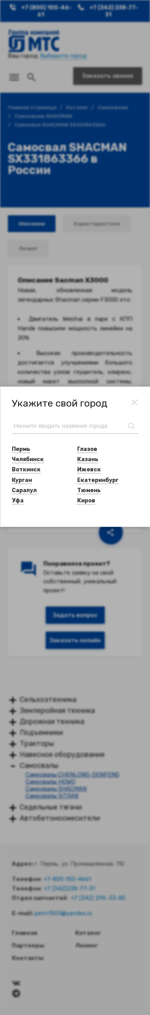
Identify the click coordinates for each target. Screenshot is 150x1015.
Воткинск (26, 470)
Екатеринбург (98, 480)
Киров (86, 500)
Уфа (18, 500)
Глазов (87, 449)
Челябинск (28, 459)
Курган (22, 480)
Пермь (21, 449)
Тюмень (89, 490)
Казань (87, 459)
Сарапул (24, 490)
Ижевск (89, 470)
